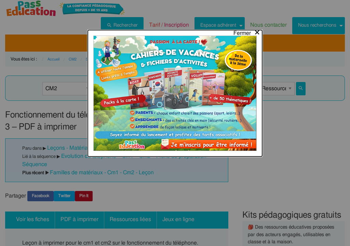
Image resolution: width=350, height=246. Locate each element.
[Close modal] (246, 9)
